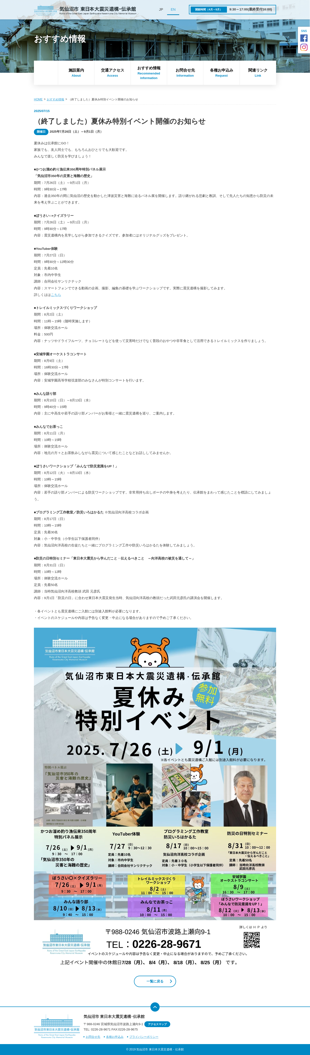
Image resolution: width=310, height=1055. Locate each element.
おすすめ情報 (149, 73)
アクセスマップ (157, 1024)
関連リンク (258, 73)
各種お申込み (221, 73)
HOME (38, 99)
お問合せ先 (185, 73)
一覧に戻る (155, 981)
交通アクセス (112, 73)
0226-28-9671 (101, 1029)
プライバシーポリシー (143, 1037)
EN (173, 9)
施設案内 (76, 73)
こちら (56, 295)
